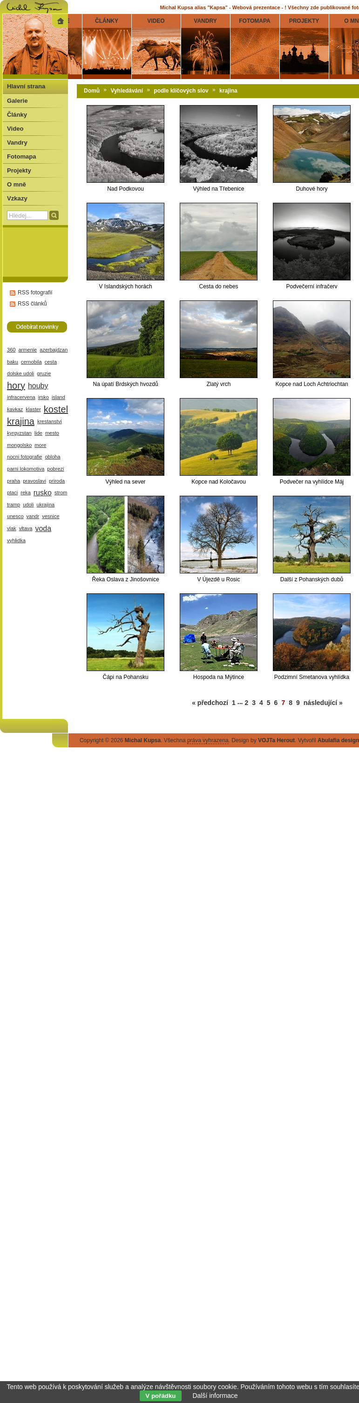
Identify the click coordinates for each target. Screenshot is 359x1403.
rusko (43, 493)
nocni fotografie (24, 456)
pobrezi (55, 469)
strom (61, 492)
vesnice (50, 516)
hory (16, 385)
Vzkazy (17, 198)
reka (25, 492)
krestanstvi (49, 421)
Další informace (214, 1395)
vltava (26, 528)
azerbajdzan (54, 349)
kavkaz (15, 409)
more (40, 445)
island (58, 397)
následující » (323, 702)
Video (15, 128)
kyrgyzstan (19, 433)
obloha (52, 456)
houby (38, 386)
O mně (16, 184)
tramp (13, 504)
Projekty (19, 170)
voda (43, 528)
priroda (57, 481)
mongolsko (19, 445)
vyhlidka (16, 540)
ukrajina (46, 504)
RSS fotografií (35, 292)
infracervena (21, 397)
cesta (51, 362)
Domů (92, 90)
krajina (20, 421)
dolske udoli (20, 373)
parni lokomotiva (25, 469)
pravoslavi (34, 481)
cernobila (31, 362)
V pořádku (160, 1395)
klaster (33, 409)
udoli (28, 504)
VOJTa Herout (276, 740)
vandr (33, 516)
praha (13, 481)
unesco (15, 516)
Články (17, 114)
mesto (52, 433)
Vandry (17, 142)
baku (12, 362)
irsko (43, 397)
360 (11, 349)
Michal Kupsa (143, 740)
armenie (27, 349)
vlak (11, 528)
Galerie (17, 100)
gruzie (44, 373)
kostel (56, 409)
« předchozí (210, 702)
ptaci (12, 492)
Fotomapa (21, 156)
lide (38, 433)
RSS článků (32, 303)
